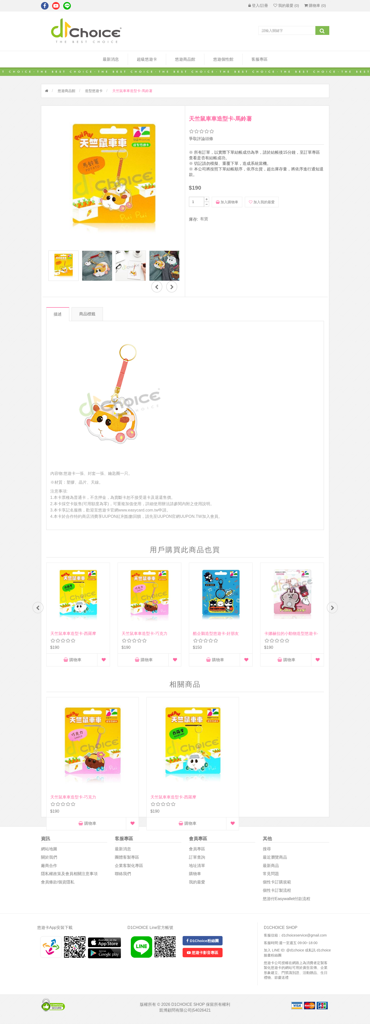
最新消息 (111, 59)
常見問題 (271, 877)
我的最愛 (197, 885)
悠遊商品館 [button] (185, 59)
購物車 (72, 660)
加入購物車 (227, 202)
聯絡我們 (123, 877)
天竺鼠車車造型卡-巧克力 (144, 633)
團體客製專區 (127, 860)
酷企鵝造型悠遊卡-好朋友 (216, 633)
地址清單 (197, 868)
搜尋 (267, 852)
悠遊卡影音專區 (202, 955)
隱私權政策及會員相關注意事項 (69, 877)
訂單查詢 (197, 860)
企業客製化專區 (129, 868)
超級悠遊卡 (147, 59)
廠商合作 (49, 868)
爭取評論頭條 (201, 139)
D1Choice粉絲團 (202, 944)
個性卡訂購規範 (277, 885)
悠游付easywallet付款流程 (286, 902)
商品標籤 (93, 314)
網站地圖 (49, 852)
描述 (59, 314)
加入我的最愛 (262, 202)
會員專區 (197, 852)
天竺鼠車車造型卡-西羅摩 (73, 633)
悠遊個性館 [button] (223, 59)
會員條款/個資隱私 (57, 885)
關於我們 (49, 860)
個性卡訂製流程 (277, 893)
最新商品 (271, 868)
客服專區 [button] (259, 59)
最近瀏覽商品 (275, 860)
